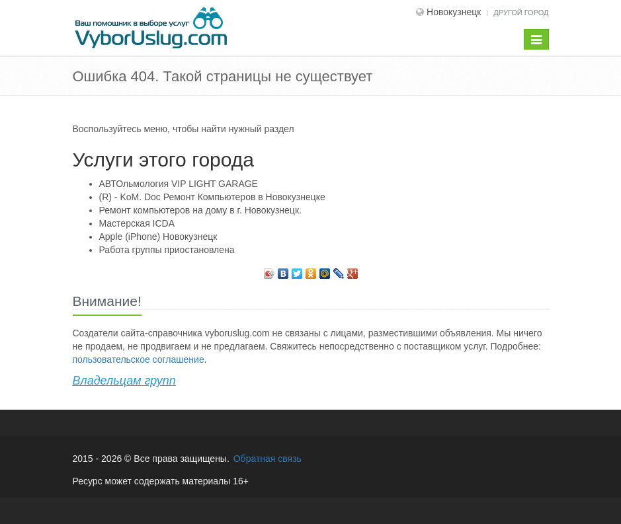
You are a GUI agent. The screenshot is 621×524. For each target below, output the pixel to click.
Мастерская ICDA (137, 223)
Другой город (520, 13)
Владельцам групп (124, 380)
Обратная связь (267, 458)
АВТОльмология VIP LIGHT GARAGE (178, 183)
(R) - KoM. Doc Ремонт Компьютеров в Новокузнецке (212, 197)
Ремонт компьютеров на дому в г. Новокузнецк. (200, 210)
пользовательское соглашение (138, 359)
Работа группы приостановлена (167, 249)
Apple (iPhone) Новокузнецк (158, 236)
